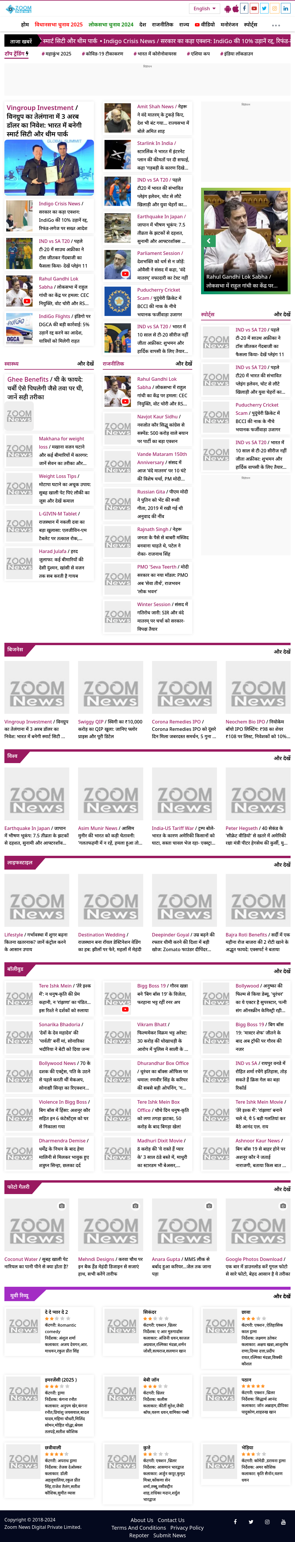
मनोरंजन (229, 24)
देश (142, 24)
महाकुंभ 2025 (56, 53)
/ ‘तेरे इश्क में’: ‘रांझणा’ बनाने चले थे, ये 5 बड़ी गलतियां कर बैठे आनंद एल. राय (261, 1114)
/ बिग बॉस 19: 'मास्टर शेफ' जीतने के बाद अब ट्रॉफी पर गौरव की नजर (260, 1036)
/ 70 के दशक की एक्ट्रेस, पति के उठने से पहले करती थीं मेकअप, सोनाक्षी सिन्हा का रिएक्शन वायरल (64, 1076)
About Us (142, 1520)
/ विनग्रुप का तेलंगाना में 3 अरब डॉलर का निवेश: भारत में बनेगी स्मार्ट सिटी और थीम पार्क (44, 120)
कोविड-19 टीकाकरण (102, 53)
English (202, 8)
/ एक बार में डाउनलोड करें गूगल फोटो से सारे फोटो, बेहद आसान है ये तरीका (258, 1266)
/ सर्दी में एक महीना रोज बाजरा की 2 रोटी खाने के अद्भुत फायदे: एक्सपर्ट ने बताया (258, 942)
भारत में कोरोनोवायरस (154, 53)
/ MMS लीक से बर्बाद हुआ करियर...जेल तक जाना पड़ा (181, 1266)
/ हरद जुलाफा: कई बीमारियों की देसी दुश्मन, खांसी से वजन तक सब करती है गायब (61, 563)
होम (25, 24)
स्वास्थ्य (11, 363)
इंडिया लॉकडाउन (236, 53)
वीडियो (205, 24)
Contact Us (171, 1520)
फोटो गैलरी (18, 1186)
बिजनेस (15, 649)
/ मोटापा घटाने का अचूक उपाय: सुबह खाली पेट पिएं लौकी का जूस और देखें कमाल (65, 488)
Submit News (169, 1535)
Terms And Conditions (139, 1527)
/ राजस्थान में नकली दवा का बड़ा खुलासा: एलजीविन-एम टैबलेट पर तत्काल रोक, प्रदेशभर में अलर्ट (63, 526)
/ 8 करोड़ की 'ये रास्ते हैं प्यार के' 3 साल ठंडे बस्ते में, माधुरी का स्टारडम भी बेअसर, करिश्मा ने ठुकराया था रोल (162, 1153)
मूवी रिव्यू (19, 1295)
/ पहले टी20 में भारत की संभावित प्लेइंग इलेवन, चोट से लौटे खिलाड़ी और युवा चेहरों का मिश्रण (258, 380)
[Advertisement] (147, 82)
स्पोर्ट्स (250, 24)
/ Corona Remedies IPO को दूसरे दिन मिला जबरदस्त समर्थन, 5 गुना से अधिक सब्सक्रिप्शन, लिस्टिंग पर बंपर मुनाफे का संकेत (184, 729)
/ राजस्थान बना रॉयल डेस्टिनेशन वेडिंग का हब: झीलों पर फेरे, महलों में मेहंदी (109, 942)
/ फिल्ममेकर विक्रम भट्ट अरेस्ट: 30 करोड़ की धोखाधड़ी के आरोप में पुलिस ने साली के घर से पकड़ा (163, 1037)
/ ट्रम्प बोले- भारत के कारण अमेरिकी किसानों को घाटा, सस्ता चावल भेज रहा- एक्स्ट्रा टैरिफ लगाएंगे (183, 836)
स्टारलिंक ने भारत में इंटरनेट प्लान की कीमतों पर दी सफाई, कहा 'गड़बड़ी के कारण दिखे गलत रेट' (163, 156)
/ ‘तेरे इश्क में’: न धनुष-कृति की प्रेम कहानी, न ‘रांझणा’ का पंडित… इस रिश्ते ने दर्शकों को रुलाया (65, 998)
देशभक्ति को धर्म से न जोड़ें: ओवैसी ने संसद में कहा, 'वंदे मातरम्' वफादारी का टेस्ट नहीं (162, 265)
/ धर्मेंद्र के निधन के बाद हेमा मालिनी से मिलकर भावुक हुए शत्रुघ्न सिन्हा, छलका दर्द (64, 1153)
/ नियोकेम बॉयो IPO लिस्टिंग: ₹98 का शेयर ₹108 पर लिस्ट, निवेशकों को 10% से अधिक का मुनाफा (256, 729)
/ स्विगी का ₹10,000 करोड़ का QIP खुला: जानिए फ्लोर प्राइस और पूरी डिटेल (110, 729)
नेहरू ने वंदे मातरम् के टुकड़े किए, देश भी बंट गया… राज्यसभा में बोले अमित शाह (163, 118)
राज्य (184, 24)
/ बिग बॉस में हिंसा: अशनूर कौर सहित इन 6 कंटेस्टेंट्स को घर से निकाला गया (64, 1114)
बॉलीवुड (15, 968)
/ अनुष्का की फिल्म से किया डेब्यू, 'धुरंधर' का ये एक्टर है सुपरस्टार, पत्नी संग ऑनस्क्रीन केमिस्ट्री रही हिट (261, 999)
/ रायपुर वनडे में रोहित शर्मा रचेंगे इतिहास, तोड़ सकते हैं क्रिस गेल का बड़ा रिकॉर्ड (261, 1075)
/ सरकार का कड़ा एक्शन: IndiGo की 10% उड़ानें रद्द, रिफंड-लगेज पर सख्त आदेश (63, 215)
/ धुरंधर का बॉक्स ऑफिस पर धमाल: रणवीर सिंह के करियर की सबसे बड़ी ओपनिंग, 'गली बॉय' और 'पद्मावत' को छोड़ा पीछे (163, 1076)
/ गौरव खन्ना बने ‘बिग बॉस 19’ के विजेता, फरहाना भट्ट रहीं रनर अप (162, 994)
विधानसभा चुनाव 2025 (59, 24)
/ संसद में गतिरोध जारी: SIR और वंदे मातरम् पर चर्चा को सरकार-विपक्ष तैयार (162, 616)
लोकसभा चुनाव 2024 (111, 24)
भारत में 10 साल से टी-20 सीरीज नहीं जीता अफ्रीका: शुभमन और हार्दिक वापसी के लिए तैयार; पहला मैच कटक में (162, 339)
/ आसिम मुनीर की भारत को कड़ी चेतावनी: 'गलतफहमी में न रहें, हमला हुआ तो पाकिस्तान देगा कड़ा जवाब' (108, 836)
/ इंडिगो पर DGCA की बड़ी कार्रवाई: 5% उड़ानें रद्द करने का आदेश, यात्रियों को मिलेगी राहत (65, 328)
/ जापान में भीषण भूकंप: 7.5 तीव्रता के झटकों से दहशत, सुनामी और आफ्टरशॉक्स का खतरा (36, 836)
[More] (276, 24)
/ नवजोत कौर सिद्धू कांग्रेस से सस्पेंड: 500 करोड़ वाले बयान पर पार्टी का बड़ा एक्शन (162, 428)
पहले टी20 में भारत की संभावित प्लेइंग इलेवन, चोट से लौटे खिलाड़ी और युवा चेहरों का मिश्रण (160, 193)
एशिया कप (198, 53)
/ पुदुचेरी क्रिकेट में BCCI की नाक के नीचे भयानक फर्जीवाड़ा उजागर (258, 417)
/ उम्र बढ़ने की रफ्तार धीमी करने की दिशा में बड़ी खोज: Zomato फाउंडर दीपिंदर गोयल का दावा (183, 942)
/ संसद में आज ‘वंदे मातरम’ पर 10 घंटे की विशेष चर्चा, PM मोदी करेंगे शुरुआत (162, 467)
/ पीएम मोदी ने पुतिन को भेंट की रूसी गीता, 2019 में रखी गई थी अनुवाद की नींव (162, 504)
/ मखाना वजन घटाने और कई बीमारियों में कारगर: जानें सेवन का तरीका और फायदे (63, 451)
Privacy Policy (187, 1527)
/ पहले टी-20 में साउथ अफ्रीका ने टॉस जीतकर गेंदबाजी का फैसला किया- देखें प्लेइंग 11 (63, 253)
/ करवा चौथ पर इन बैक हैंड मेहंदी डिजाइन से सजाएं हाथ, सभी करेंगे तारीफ (110, 1266)
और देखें (85, 363)
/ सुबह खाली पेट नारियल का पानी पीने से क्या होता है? (36, 1263)
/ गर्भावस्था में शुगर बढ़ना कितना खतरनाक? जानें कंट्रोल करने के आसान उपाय (36, 942)
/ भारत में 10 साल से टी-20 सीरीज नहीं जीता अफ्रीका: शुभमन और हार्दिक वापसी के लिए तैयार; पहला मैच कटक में (261, 455)
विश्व (12, 755)
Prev (208, 241)
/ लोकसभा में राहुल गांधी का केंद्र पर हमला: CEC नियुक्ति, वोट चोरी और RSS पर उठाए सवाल (64, 291)
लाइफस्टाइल (20, 862)
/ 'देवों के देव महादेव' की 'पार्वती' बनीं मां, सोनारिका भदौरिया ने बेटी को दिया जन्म (64, 1036)
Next (283, 241)
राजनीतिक (162, 24)
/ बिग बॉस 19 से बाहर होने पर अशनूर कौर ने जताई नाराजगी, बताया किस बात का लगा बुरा (261, 1153)
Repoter (139, 1535)
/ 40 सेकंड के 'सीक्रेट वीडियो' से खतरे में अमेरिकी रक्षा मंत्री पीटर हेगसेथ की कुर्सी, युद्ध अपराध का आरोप (257, 836)
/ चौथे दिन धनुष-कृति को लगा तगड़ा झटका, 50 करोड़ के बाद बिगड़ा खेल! (163, 1114)
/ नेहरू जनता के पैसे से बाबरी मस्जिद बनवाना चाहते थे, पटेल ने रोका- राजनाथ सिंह (163, 541)
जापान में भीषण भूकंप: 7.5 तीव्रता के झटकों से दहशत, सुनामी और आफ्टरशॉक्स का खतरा (162, 229)
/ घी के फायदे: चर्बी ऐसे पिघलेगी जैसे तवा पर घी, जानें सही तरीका (45, 388)
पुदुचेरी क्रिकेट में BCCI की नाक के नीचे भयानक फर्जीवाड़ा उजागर (159, 302)
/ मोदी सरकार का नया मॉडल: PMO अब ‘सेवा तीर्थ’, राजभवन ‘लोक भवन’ (163, 579)
